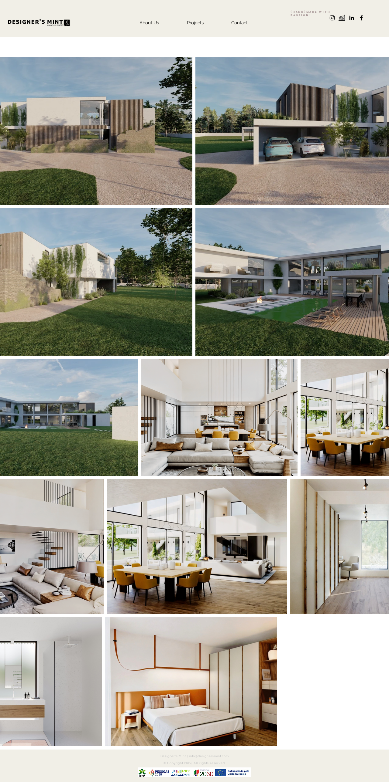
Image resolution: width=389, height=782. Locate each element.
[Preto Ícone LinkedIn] (351, 18)
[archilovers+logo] (342, 18)
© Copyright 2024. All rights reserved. (194, 763)
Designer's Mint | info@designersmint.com (194, 756)
